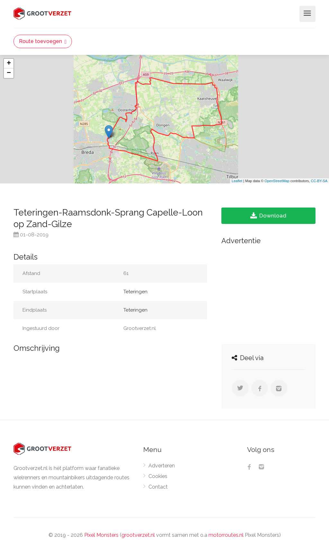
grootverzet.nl (138, 535)
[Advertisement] (268, 292)
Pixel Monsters (101, 535)
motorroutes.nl (226, 535)
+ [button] (9, 63)
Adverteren (161, 466)
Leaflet (237, 181)
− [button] (9, 73)
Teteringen (135, 292)
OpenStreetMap (276, 181)
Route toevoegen (43, 41)
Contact (158, 487)
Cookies (157, 476)
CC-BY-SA (319, 181)
